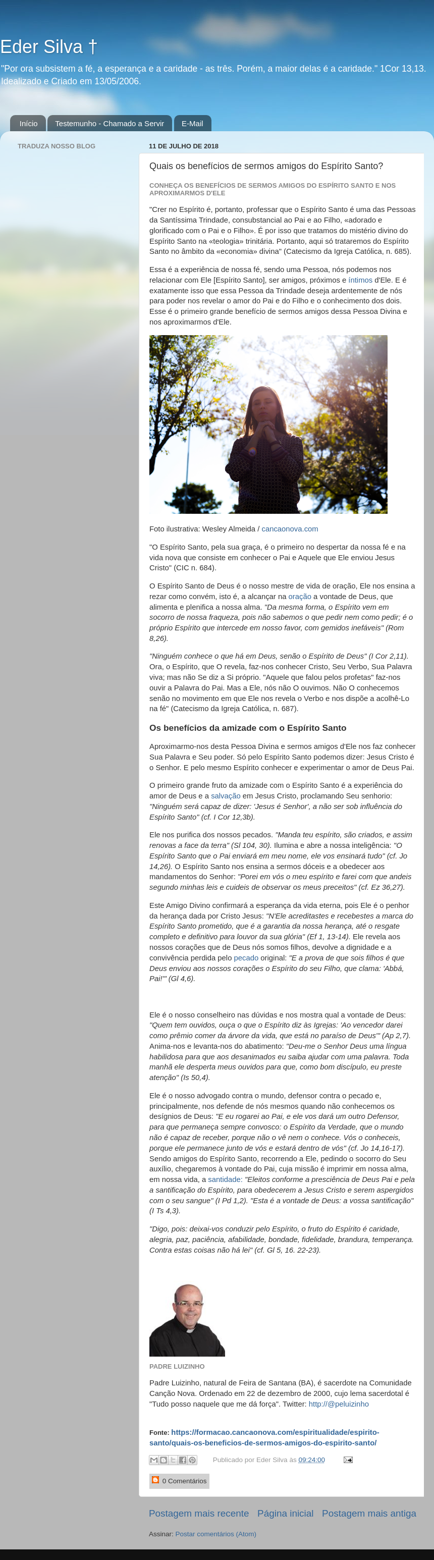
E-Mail (192, 123)
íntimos (360, 280)
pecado (246, 958)
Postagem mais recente (199, 1513)
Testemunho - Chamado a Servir (109, 123)
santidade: (225, 1179)
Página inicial (285, 1513)
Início (29, 123)
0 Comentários (179, 1480)
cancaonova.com (289, 529)
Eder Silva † (49, 46)
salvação (226, 796)
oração (300, 597)
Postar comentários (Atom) (216, 1534)
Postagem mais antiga (369, 1513)
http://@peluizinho (339, 1404)
